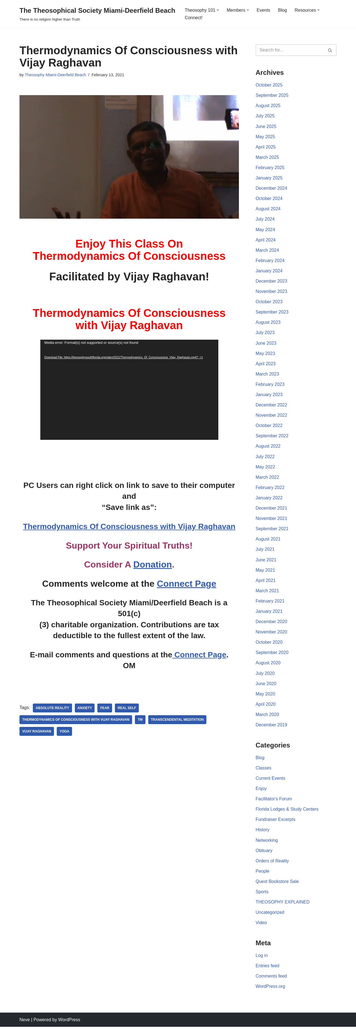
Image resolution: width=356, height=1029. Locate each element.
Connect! (193, 17)
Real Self (127, 708)
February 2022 (270, 488)
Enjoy (261, 790)
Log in (262, 957)
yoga (64, 732)
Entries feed (267, 968)
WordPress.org (270, 988)
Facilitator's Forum (274, 800)
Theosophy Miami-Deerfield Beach (55, 75)
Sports (262, 893)
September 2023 (272, 312)
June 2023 (266, 343)
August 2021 (268, 540)
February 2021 (270, 602)
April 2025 (266, 147)
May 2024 (265, 230)
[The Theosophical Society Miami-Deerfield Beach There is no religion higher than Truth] (97, 14)
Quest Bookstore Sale (277, 883)
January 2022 (269, 499)
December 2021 (271, 509)
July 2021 (265, 550)
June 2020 (266, 685)
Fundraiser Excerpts (275, 821)
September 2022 (272, 437)
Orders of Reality (272, 862)
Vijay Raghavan (36, 732)
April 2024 (266, 240)
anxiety (85, 708)
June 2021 (266, 561)
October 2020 (269, 643)
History (263, 831)
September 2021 (272, 529)
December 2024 (271, 188)
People (263, 873)
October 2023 (269, 302)
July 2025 (265, 116)
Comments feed (271, 978)
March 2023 (267, 374)
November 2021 (271, 519)
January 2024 (269, 271)
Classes (263, 769)
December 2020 (271, 623)
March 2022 (267, 478)
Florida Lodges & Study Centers (287, 811)
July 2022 (265, 457)
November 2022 (271, 416)
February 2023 (270, 385)
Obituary (264, 852)
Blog (282, 10)
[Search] (290, 50)
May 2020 (265, 695)
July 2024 (265, 219)
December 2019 (271, 726)
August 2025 (268, 105)
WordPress (69, 1022)
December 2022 (271, 405)
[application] (129, 390)
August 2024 (268, 209)
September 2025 (272, 95)
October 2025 (269, 85)
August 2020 (268, 664)
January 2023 (269, 395)
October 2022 (269, 426)
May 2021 (265, 571)
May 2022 (265, 467)
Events (263, 10)
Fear (105, 708)
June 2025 (266, 126)
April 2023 (266, 364)
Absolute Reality (52, 708)
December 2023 (271, 281)
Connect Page (186, 584)
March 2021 (267, 591)
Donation (152, 565)
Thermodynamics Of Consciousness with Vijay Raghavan (129, 526)
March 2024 (267, 250)
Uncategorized (270, 914)
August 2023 (268, 323)
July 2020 (265, 674)
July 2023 (265, 333)
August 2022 (268, 447)
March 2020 (267, 716)
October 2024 (269, 198)
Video (261, 924)
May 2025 (265, 136)
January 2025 (269, 178)
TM (140, 720)
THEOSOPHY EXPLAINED (283, 904)
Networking (267, 842)
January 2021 (269, 612)
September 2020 (272, 654)
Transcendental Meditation (177, 720)
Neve (24, 1022)
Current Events (270, 780)
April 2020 (266, 706)
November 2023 (271, 292)
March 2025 (267, 157)
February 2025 (270, 168)
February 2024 (270, 260)
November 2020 (271, 633)
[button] (218, 10)
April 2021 (266, 581)
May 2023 (265, 354)
